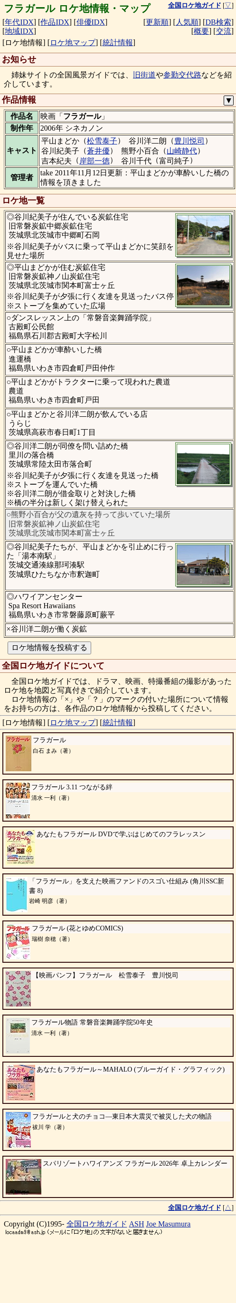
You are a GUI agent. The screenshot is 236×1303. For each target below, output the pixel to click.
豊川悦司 (189, 141)
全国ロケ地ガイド (96, 1269)
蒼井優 (98, 151)
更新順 (157, 22)
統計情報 (118, 42)
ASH (136, 1269)
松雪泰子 (102, 141)
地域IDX (19, 31)
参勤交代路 (182, 75)
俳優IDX (90, 22)
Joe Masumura (168, 1269)
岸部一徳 (94, 161)
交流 (223, 31)
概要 (201, 31)
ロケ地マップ (72, 42)
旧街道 (144, 75)
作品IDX (54, 22)
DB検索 (218, 22)
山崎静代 (182, 151)
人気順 (187, 22)
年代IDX (19, 22)
